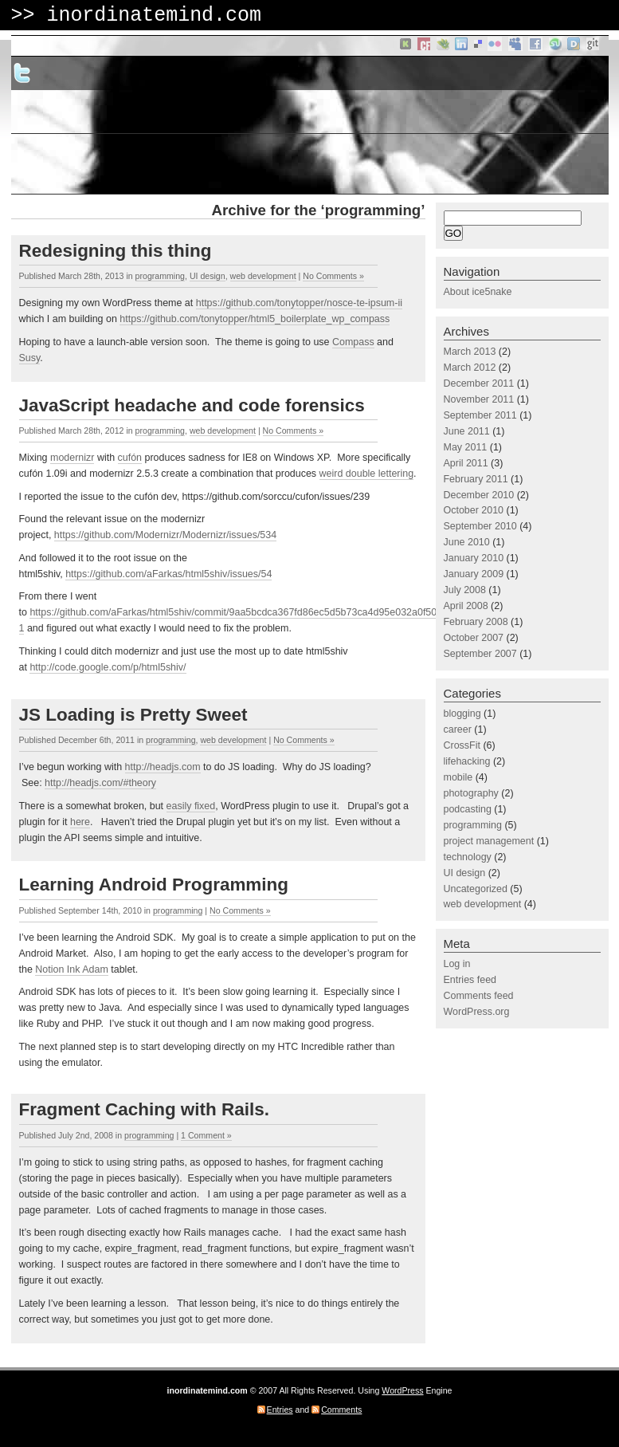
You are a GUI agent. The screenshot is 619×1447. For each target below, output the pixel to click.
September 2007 (480, 653)
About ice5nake (478, 291)
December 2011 (479, 383)
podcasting (468, 809)
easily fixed (191, 806)
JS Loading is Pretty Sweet (133, 715)
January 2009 (474, 574)
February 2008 (476, 621)
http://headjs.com (163, 767)
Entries (280, 1409)
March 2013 (470, 351)
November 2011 (479, 399)
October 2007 (474, 637)
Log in (457, 963)
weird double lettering (366, 473)
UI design (207, 276)
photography (471, 793)
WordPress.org (477, 1011)
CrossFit (462, 745)
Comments (341, 1409)
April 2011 (466, 463)
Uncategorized (475, 889)
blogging (462, 713)
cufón (130, 457)
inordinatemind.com (153, 15)
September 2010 (480, 526)
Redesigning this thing (115, 251)
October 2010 (474, 510)
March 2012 (470, 367)
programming (160, 276)
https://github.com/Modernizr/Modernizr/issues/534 (165, 535)
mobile (458, 777)
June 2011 (467, 431)
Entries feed (470, 979)
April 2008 (466, 605)
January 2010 (474, 558)
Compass (353, 342)
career (458, 729)
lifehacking (467, 761)
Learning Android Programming (153, 885)
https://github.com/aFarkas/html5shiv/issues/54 (168, 574)
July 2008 (465, 590)
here (80, 822)
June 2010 (467, 542)
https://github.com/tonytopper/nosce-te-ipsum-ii (299, 303)
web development (263, 276)
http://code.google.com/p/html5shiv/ (107, 667)
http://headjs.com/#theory (100, 782)
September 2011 (480, 415)
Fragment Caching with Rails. (144, 1109)
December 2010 (479, 495)
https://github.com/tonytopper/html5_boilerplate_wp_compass (254, 318)
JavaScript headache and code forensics (192, 405)
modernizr (72, 457)
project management (489, 841)
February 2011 (476, 479)
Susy (30, 358)
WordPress (402, 1390)
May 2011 (466, 447)
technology (468, 857)
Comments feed (479, 995)
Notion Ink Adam (71, 969)
